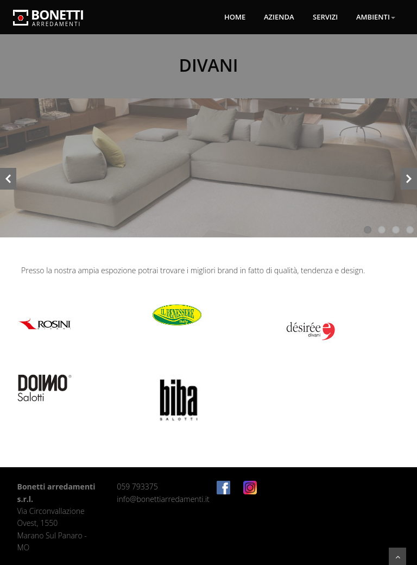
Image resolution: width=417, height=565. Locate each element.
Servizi (325, 17)
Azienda (279, 17)
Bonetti (48, 12)
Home (234, 17)
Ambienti (375, 17)
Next (409, 180)
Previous (8, 180)
